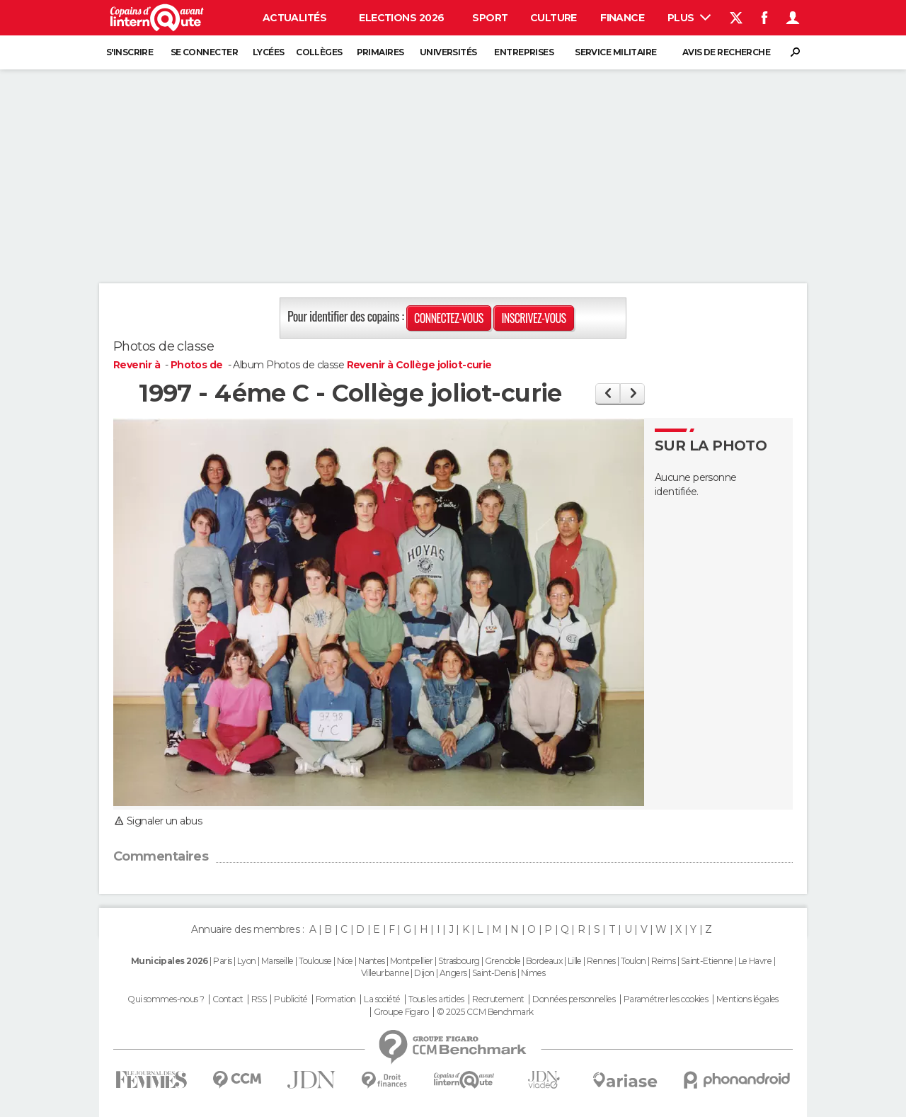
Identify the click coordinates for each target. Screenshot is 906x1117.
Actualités (294, 17)
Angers (453, 973)
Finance (622, 17)
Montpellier (411, 961)
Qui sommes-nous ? (165, 999)
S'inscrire (129, 52)
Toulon (633, 961)
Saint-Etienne (707, 961)
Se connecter (204, 52)
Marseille (277, 961)
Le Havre (755, 961)
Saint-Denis (494, 973)
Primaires (380, 52)
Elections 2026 (401, 17)
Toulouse (315, 961)
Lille (575, 961)
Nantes (371, 961)
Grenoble (503, 961)
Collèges (319, 52)
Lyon (246, 961)
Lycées (269, 52)
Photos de (198, 364)
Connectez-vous (448, 318)
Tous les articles (436, 999)
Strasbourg (458, 961)
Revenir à (137, 364)
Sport (490, 17)
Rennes (601, 961)
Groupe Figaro (401, 1012)
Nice (345, 961)
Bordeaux (544, 961)
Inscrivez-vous (533, 318)
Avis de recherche (726, 52)
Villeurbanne (385, 973)
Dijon (424, 973)
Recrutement (498, 999)
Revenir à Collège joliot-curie (419, 364)
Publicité (290, 999)
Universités (448, 52)
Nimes (533, 973)
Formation (336, 999)
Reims (663, 961)
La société (382, 999)
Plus (689, 17)
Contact (227, 999)
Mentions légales (747, 999)
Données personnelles (573, 999)
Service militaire (615, 52)
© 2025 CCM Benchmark (485, 1012)
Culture (553, 17)
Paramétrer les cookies (666, 999)
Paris (222, 961)
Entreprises (524, 52)
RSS (258, 999)
